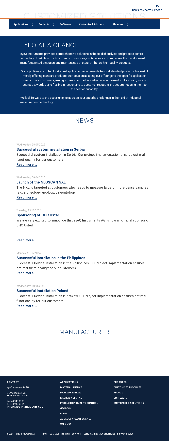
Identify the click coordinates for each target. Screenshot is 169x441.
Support (156, 10)
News (135, 10)
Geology (65, 408)
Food (63, 413)
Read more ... (27, 164)
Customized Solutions (91, 24)
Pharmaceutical (70, 392)
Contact (145, 10)
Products (44, 24)
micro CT (119, 392)
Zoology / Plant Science (75, 419)
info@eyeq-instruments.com (25, 406)
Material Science (71, 387)
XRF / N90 (65, 424)
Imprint (65, 434)
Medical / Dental (71, 398)
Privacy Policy (125, 434)
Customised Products (127, 387)
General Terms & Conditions (99, 434)
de (159, 5)
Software (65, 24)
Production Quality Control (79, 403)
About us (118, 24)
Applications (21, 24)
